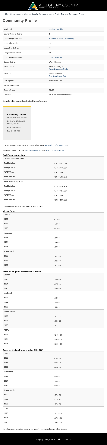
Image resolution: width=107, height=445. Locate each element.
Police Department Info (58, 69)
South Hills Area (55, 57)
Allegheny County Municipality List (38, 14)
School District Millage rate (55, 150)
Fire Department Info (57, 76)
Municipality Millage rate (32, 150)
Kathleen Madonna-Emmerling (61, 38)
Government (15, 14)
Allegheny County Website (45, 440)
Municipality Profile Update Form (56, 145)
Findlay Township (56, 29)
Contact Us (67, 440)
